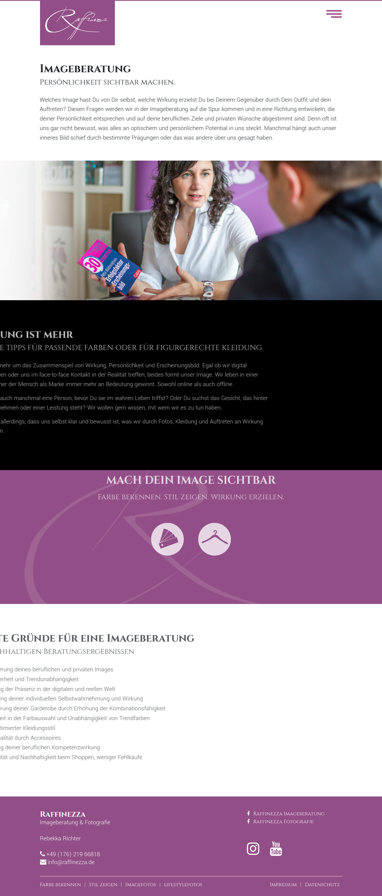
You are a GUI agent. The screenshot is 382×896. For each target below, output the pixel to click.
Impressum (283, 884)
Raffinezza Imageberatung (286, 813)
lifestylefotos (183, 884)
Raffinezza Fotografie (280, 821)
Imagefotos (140, 884)
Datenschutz (322, 884)
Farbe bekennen (60, 884)
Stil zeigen (103, 884)
